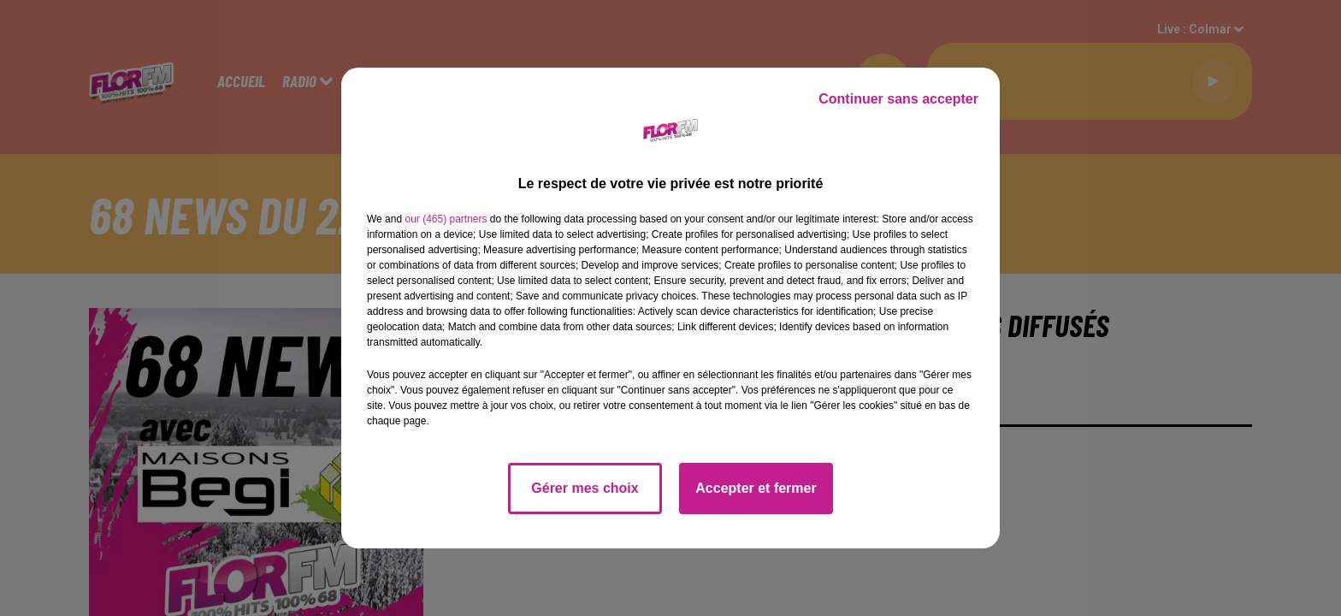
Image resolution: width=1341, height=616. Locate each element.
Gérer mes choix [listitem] (584, 488)
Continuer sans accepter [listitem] (898, 99)
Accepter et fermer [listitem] (755, 488)
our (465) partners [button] (446, 219)
